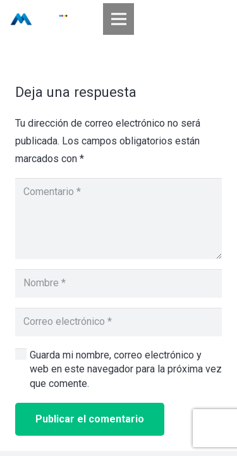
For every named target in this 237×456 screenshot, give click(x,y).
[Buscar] (219, 19)
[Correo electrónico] (118, 322)
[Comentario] (118, 218)
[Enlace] (39, 19)
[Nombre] (118, 283)
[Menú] (119, 19)
